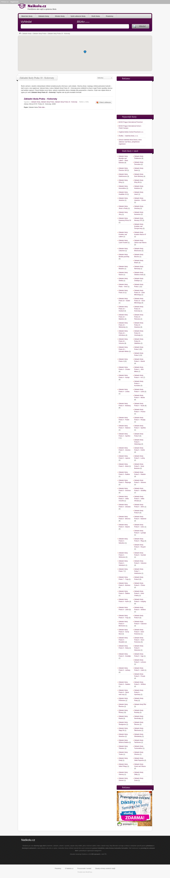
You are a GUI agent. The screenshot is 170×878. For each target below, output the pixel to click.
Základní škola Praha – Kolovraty (40, 99)
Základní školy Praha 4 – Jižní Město (139, 369)
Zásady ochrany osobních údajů (105, 868)
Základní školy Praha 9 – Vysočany (138, 692)
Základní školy (43, 16)
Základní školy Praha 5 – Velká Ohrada (139, 499)
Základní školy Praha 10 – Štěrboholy (123, 325)
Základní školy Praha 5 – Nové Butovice (139, 466)
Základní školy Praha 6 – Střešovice (123, 555)
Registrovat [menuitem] (14, 2)
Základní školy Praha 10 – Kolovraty (138, 309)
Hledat (142, 26)
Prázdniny (109, 16)
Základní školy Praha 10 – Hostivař (123, 309)
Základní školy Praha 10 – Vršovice (123, 341)
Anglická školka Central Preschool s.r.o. (131, 132)
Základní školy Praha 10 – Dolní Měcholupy (139, 293)
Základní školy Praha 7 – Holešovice (138, 571)
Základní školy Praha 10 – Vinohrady (138, 333)
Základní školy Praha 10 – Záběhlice (138, 341)
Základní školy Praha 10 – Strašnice (138, 325)
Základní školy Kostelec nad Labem (123, 234)
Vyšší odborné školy (78, 16)
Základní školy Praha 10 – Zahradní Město (124, 349)
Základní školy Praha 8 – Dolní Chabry (139, 593)
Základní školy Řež (140, 704)
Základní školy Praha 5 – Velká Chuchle (124, 499)
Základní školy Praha (39, 33)
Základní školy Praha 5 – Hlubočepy (138, 442)
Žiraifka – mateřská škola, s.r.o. (128, 136)
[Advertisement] (134, 96)
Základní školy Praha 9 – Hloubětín (123, 640)
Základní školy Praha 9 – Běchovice (123, 624)
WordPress (89, 872)
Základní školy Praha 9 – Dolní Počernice (139, 632)
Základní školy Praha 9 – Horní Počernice (139, 640)
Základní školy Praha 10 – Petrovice (138, 317)
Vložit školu (95, 16)
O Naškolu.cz (69, 868)
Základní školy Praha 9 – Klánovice (138, 648)
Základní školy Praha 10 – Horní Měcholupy (139, 301)
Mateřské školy (26, 16)
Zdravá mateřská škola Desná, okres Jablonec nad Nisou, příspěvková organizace (130, 142)
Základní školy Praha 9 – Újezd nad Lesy (124, 692)
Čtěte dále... (42, 107)
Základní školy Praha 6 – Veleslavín (123, 563)
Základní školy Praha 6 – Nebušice (123, 541)
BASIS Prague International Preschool (131, 122)
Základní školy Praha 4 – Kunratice (138, 383)
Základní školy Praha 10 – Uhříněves (123, 333)
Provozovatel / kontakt (84, 868)
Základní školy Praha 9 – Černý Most (124, 632)
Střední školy (60, 16)
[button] (85, 51)
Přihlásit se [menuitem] (4, 2)
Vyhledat (26, 21)
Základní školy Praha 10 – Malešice (123, 317)
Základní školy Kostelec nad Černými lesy (138, 226)
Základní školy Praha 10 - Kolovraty (66, 102)
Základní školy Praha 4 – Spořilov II (124, 436)
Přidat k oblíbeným (103, 102)
